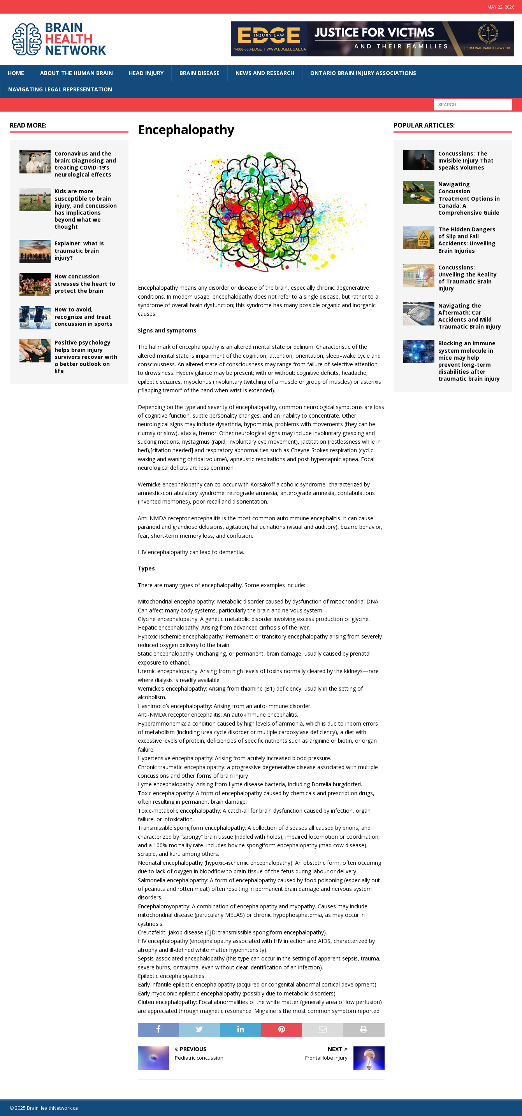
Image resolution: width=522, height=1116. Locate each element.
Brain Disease (199, 73)
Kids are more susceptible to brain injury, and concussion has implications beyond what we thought (85, 208)
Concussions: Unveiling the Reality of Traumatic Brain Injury (467, 278)
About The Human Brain (76, 73)
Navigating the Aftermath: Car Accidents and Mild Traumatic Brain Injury (469, 316)
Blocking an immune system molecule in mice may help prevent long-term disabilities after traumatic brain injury (469, 360)
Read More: (28, 125)
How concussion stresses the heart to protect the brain (84, 283)
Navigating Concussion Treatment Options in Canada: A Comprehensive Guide (469, 198)
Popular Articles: (424, 125)
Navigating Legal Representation (60, 89)
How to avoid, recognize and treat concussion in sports (83, 316)
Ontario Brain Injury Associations (363, 73)
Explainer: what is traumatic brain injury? (79, 250)
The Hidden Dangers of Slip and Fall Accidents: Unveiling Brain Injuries (467, 240)
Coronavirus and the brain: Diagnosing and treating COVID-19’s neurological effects (85, 164)
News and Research (265, 73)
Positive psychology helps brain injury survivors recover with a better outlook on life (85, 356)
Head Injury (146, 73)
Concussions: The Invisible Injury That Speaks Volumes (466, 160)
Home (16, 73)
